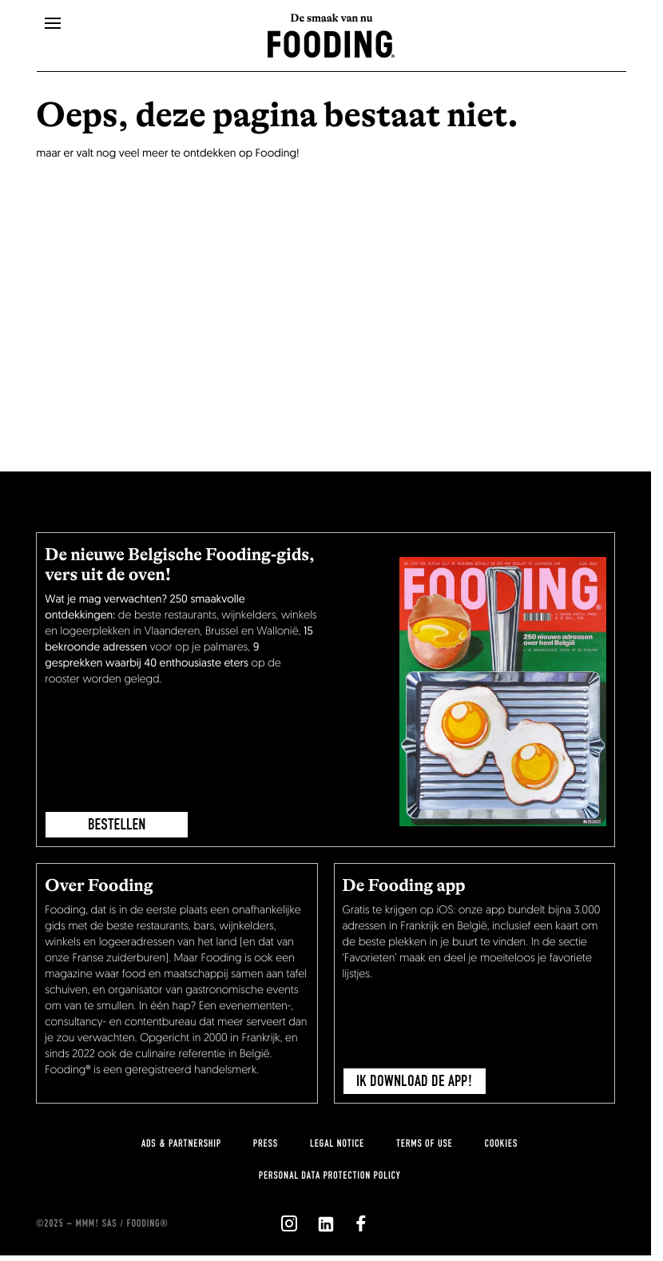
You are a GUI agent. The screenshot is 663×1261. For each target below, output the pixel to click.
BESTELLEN (116, 824)
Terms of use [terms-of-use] (424, 1143)
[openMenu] (53, 24)
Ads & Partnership (181, 1143)
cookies (501, 1143)
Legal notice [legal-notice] (337, 1143)
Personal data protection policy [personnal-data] (329, 1175)
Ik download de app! (414, 1081)
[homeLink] (331, 43)
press (265, 1143)
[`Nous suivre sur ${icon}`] (289, 1223)
